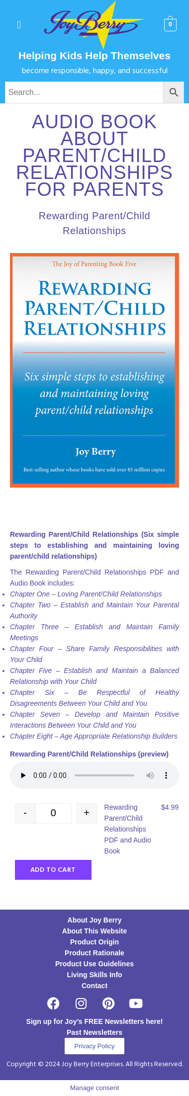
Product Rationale (94, 953)
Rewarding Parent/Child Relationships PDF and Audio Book (127, 829)
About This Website (94, 931)
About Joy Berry (95, 920)
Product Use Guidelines (94, 964)
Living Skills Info (94, 975)
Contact (94, 986)
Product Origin (94, 942)
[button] (18, 25)
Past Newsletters (94, 1032)
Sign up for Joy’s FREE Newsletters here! (94, 1021)
